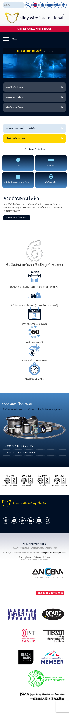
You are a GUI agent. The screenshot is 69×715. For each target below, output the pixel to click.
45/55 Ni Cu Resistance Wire (20, 452)
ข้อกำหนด (46, 557)
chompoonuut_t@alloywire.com (54, 553)
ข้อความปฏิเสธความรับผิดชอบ (30, 557)
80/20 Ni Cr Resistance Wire (19, 446)
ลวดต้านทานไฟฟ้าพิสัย (17, 217)
